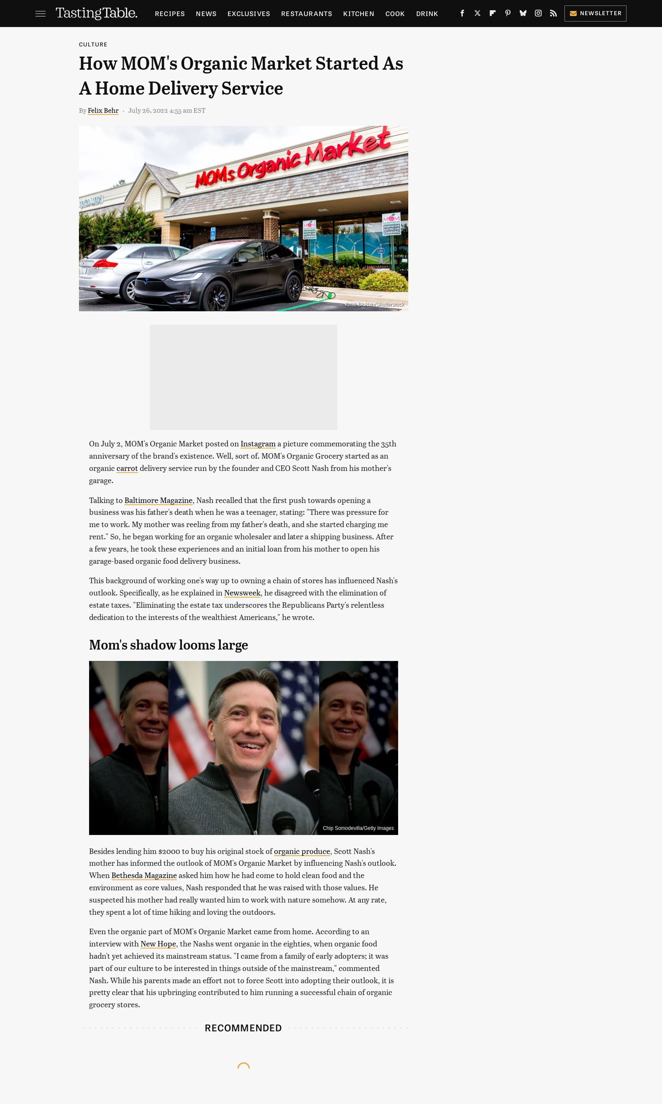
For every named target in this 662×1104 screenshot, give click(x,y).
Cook (395, 13)
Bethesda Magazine (144, 875)
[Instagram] (538, 15)
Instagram (258, 443)
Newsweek (242, 592)
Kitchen (358, 13)
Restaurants (306, 13)
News (206, 13)
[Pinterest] (508, 15)
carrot (127, 467)
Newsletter (595, 13)
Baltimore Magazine (159, 500)
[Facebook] (462, 15)
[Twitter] (477, 15)
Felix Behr (103, 110)
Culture (93, 44)
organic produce (302, 851)
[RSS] (553, 15)
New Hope (158, 943)
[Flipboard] (492, 15)
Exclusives (249, 13)
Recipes (170, 13)
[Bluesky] (523, 15)
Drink (427, 13)
